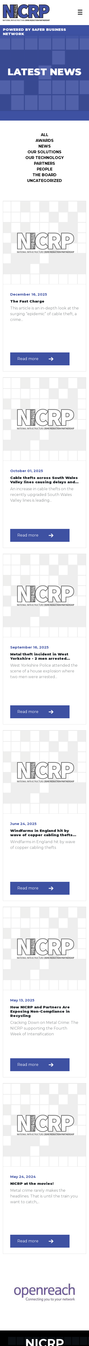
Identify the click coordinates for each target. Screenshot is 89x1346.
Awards (45, 140)
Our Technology (44, 157)
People (44, 169)
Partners (44, 163)
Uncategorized (44, 180)
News (44, 146)
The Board (44, 175)
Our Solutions (44, 152)
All (44, 135)
